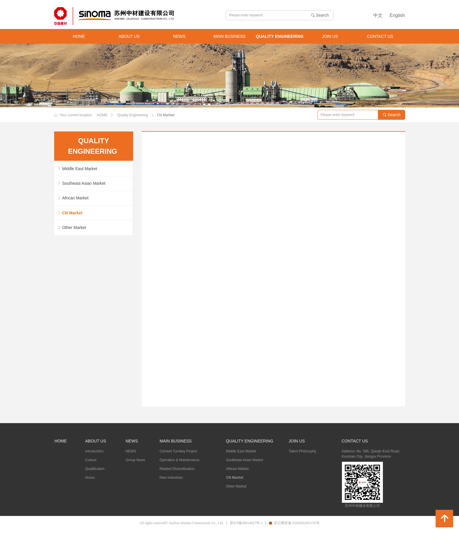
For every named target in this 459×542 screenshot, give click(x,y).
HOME (102, 115)
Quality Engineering (132, 115)
